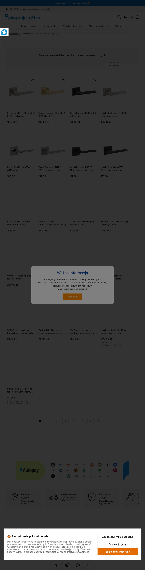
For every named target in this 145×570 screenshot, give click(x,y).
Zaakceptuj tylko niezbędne (117, 536)
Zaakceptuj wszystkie (117, 551)
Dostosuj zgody (117, 544)
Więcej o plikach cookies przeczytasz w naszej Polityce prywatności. (53, 551)
